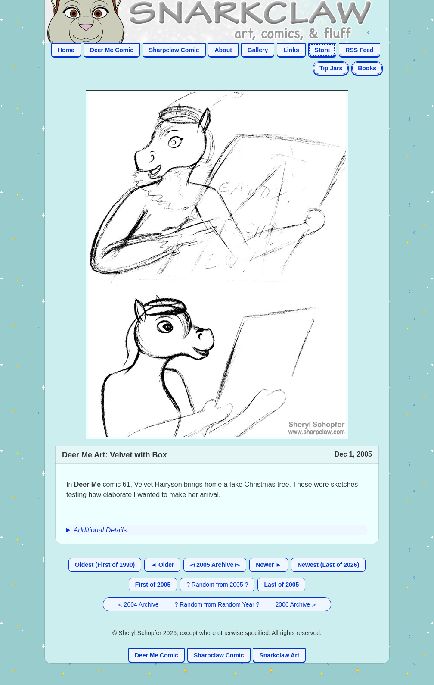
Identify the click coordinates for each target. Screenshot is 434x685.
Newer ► (269, 564)
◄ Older (162, 564)
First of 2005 (152, 584)
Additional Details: (101, 530)
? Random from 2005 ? (217, 584)
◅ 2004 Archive (138, 604)
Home (66, 50)
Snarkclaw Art (279, 655)
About (223, 50)
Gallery (258, 50)
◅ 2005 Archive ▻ (215, 564)
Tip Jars (330, 68)
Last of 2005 (281, 584)
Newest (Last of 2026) (328, 564)
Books (367, 68)
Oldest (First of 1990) (105, 564)
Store (322, 50)
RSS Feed (359, 50)
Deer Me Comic (111, 50)
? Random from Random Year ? (217, 604)
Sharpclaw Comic (174, 50)
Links (291, 50)
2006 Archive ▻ (295, 604)
